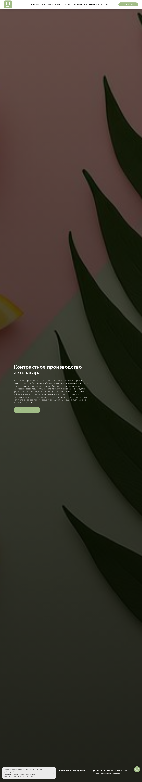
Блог (108, 4)
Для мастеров (38, 4)
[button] (27, 410)
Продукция (54, 4)
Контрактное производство (88, 4)
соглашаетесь (10, 776)
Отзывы (67, 4)
